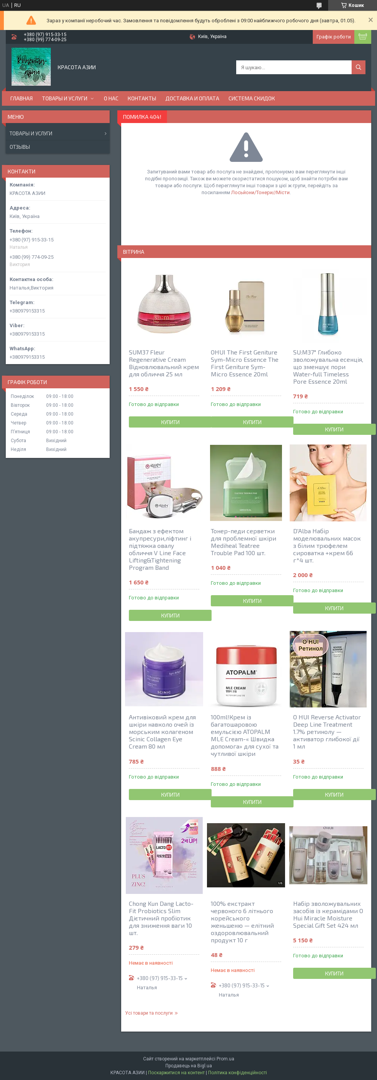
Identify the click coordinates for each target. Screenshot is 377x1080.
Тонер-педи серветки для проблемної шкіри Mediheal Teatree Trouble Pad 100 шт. (243, 541)
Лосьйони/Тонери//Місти (260, 192)
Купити (170, 422)
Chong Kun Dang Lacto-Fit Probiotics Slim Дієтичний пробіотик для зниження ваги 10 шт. (161, 918)
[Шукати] (358, 67)
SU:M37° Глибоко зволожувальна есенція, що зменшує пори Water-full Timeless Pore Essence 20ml (328, 366)
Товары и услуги (31, 133)
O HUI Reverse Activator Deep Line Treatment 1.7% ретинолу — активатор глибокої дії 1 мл (327, 731)
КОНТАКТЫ (142, 98)
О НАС (111, 98)
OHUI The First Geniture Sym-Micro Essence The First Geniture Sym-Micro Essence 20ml (245, 363)
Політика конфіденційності (237, 1072)
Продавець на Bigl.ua (188, 1065)
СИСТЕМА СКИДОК (252, 98)
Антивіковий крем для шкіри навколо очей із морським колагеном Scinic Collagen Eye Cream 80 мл (162, 731)
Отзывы (20, 147)
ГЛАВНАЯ (21, 98)
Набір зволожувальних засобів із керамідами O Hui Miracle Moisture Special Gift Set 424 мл (328, 914)
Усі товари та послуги (149, 1013)
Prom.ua (225, 1059)
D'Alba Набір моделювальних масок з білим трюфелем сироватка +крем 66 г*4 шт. (327, 545)
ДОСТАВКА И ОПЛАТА (192, 98)
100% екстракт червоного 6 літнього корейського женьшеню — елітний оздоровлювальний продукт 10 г (242, 922)
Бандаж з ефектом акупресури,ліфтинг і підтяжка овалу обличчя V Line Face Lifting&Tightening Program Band (160, 549)
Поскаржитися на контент (176, 1072)
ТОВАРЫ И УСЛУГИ (64, 98)
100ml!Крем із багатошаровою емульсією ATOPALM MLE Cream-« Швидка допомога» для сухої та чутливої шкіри (245, 735)
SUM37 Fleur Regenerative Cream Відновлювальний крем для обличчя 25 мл (164, 363)
